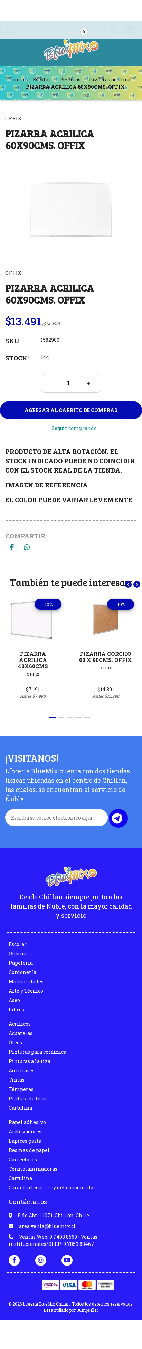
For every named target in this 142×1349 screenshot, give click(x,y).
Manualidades (26, 981)
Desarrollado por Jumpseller (71, 1310)
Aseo (14, 1000)
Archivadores (25, 1131)
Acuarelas (20, 1033)
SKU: (13, 341)
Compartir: (26, 536)
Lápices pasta (25, 1141)
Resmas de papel (29, 1150)
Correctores (23, 1159)
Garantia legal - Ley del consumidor (52, 1187)
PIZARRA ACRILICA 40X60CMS (33, 659)
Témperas (21, 1089)
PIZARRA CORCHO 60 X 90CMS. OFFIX (105, 656)
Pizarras (70, 79)
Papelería (21, 963)
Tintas (17, 1080)
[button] (111, 30)
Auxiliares (22, 1070)
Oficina (17, 953)
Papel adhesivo (27, 1122)
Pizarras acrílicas (111, 79)
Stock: (17, 358)
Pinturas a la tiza (29, 1061)
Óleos (15, 1042)
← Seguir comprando (71, 428)
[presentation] (128, 584)
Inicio (16, 79)
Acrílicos (20, 1024)
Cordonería (22, 972)
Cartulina (20, 1107)
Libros (16, 1009)
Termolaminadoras (33, 1169)
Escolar (42, 79)
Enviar (117, 818)
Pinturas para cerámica (37, 1052)
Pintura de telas (28, 1098)
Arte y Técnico (26, 991)
